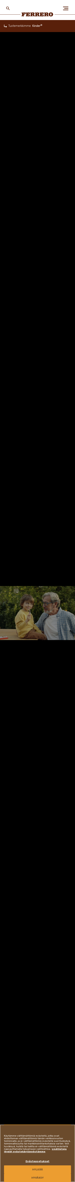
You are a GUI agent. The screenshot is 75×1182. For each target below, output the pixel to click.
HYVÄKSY (37, 1177)
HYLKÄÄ (37, 1169)
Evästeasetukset (38, 1161)
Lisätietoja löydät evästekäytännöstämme (35, 1150)
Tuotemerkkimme (19, 26)
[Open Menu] (67, 8)
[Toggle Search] (8, 8)
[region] (37, 1153)
